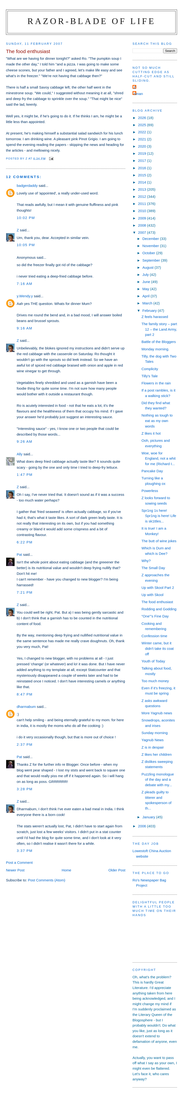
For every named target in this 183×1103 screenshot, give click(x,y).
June (146, 282)
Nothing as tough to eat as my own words (157, 420)
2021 (142, 139)
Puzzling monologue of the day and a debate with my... (158, 779)
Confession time (154, 636)
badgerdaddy (27, 186)
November (151, 246)
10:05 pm (26, 245)
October (149, 253)
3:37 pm (25, 851)
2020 (142, 146)
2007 (142, 232)
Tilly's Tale (150, 376)
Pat (19, 554)
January (149, 817)
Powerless (150, 491)
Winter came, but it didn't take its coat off (158, 648)
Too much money (155, 681)
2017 (142, 161)
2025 (142, 125)
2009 (142, 218)
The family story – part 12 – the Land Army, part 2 (159, 329)
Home (66, 870)
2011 (142, 204)
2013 (142, 189)
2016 (142, 168)
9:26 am (24, 441)
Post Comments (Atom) (46, 880)
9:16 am (24, 328)
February (150, 310)
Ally (19, 454)
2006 (142, 826)
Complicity (150, 369)
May (146, 289)
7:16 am (24, 284)
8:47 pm (25, 694)
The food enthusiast (157, 602)
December (151, 239)
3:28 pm (25, 789)
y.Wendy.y (25, 296)
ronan (138, 94)
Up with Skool (152, 595)
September (151, 260)
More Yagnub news (157, 713)
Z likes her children (157, 754)
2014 (142, 182)
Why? (146, 561)
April (146, 296)
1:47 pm (25, 474)
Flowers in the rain (156, 383)
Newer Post (15, 870)
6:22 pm (25, 542)
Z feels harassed (155, 317)
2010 (142, 211)
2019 (142, 153)
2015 (142, 175)
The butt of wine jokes (159, 541)
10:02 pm (26, 218)
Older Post (116, 870)
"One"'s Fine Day (155, 616)
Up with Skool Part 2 (158, 588)
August (148, 267)
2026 (142, 118)
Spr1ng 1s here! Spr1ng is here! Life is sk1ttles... (159, 515)
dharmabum (26, 707)
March (147, 303)
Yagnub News (153, 740)
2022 (142, 132)
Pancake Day (152, 471)
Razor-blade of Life (91, 21)
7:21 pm (25, 592)
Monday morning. (155, 349)
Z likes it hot (151, 433)
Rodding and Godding (159, 609)
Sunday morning (155, 733)
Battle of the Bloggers (159, 342)
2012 (142, 196)
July (146, 275)
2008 (142, 225)
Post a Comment (19, 862)
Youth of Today (153, 661)
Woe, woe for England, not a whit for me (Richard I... (159, 458)
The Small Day (153, 568)
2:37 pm (25, 744)
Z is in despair (153, 747)
